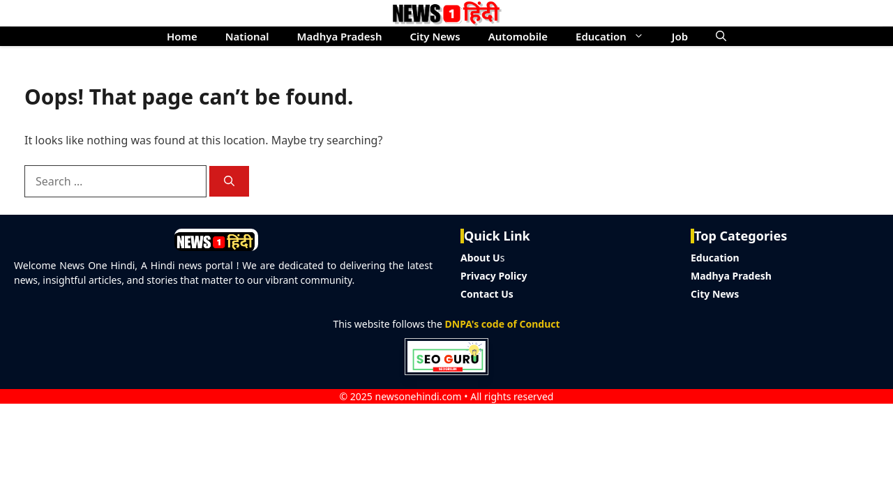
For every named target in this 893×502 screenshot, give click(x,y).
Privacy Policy (493, 275)
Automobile (518, 36)
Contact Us (486, 294)
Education (617, 36)
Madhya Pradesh (339, 36)
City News (435, 36)
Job (680, 36)
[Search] (229, 181)
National (247, 36)
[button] (721, 36)
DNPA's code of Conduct (502, 323)
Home (182, 36)
